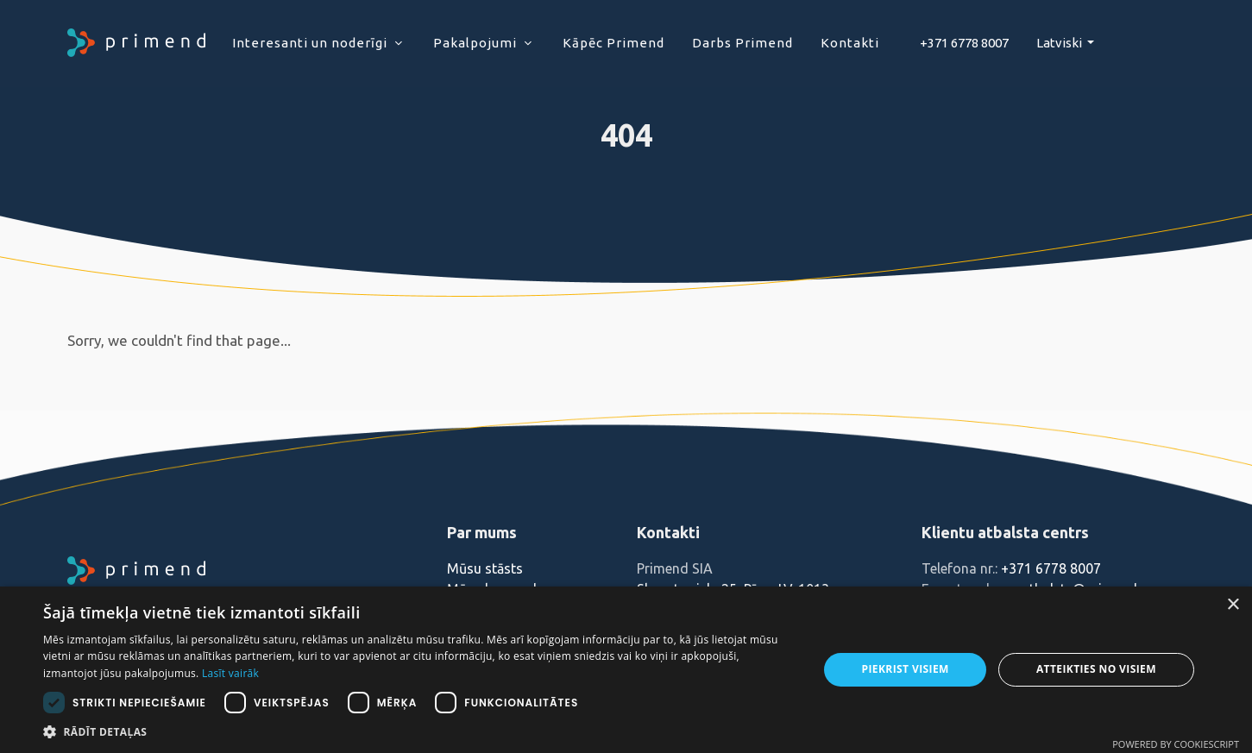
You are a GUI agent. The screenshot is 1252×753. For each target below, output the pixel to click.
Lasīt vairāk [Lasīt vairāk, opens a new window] (230, 673)
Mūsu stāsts (485, 568)
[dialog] (626, 670)
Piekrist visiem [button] (905, 669)
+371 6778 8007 (1051, 568)
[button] (419, 731)
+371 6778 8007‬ (964, 42)
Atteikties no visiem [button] (1096, 669)
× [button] (1232, 605)
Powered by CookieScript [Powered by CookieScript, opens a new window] (1175, 743)
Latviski (1060, 42)
